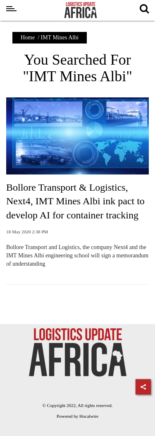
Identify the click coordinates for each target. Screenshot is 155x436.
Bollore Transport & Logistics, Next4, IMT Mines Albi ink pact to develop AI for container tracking (75, 201)
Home (28, 37)
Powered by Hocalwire (77, 416)
